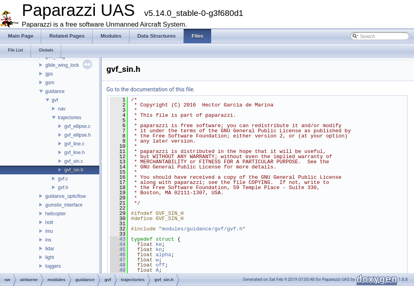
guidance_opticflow (65, 196)
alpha (163, 254)
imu (49, 231)
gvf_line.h (74, 152)
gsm (49, 82)
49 (117, 270)
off (160, 265)
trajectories (69, 117)
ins (48, 240)
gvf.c (63, 179)
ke (159, 244)
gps (49, 74)
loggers (53, 266)
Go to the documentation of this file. (150, 89)
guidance (55, 91)
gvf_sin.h (73, 170)
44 (117, 244)
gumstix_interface (64, 205)
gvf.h (63, 187)
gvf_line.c (74, 144)
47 (117, 259)
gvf (55, 100)
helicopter (55, 213)
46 (117, 254)
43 (117, 239)
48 (117, 265)
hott (49, 222)
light (49, 257)
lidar (49, 248)
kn (159, 249)
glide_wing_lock (62, 65)
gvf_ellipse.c (77, 126)
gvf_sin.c (73, 161)
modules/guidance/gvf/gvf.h (202, 228)
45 (117, 249)
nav (61, 109)
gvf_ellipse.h (77, 135)
